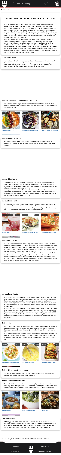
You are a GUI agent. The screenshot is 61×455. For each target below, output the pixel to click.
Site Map (16, 446)
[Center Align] (46, 2)
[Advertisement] (30, 84)
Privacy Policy (15, 451)
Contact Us (45, 446)
